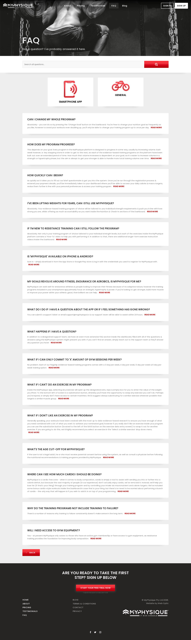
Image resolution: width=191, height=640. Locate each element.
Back (30, 552)
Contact (78, 607)
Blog (124, 5)
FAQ (113, 5)
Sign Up (181, 5)
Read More (156, 127)
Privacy (77, 611)
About (67, 5)
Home (26, 600)
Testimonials (98, 5)
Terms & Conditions (84, 603)
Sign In (167, 5)
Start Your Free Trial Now (96, 587)
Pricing (81, 5)
